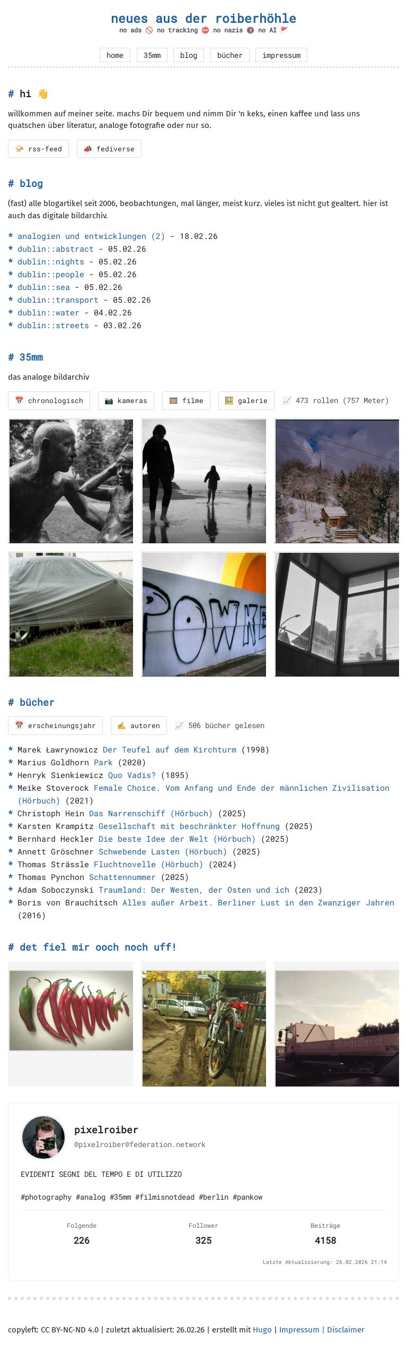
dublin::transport (58, 300)
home (115, 55)
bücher (230, 55)
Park (103, 762)
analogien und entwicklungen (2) (91, 236)
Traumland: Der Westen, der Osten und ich (194, 889)
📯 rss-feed (38, 148)
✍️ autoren (139, 726)
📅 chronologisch (49, 401)
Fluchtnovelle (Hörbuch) (149, 864)
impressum (281, 55)
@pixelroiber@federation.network (140, 1145)
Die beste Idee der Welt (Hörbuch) (177, 838)
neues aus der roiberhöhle (203, 18)
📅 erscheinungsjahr (55, 726)
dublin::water (48, 312)
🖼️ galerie (247, 401)
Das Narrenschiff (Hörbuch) (151, 813)
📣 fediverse (109, 148)
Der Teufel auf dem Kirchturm (169, 749)
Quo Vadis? (132, 774)
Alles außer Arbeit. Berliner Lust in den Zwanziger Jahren (258, 902)
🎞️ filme (187, 401)
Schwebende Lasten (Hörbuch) (163, 851)
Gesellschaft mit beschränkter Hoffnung (189, 825)
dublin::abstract (55, 249)
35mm (152, 55)
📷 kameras (126, 401)
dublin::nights (50, 261)
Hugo (262, 1330)
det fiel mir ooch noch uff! (98, 946)
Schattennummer (122, 876)
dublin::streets (53, 325)
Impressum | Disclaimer (322, 1330)
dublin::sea (43, 287)
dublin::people (50, 274)
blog (188, 55)
